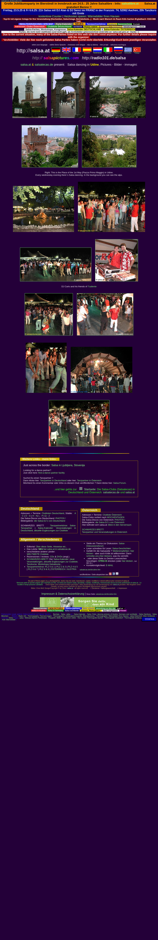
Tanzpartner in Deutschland (53, 480)
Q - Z (47, 516)
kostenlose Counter (50, 16)
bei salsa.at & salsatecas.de (54, 549)
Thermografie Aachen (95, 618)
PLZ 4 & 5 (73, 566)
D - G (28, 516)
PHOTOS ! (60, 518)
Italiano (108, 52)
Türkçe (137, 52)
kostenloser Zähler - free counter (74, 618)
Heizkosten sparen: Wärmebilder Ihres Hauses (92, 16)
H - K (34, 516)
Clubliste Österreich (112, 515)
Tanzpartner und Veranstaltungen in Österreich (104, 532)
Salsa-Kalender (79, 614)
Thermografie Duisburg (133, 618)
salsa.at (25, 64)
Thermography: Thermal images (40, 616)
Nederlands (97, 52)
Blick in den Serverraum (119, 525)
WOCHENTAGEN (115, 517)
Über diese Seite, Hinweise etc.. (51, 546)
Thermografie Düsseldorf (114, 618)
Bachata (56, 614)
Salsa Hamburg (145, 614)
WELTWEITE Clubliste (38, 554)
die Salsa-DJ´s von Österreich (109, 522)
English (66, 52)
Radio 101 (22, 616)
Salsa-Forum (119, 483)
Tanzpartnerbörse (35, 566)
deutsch (56, 52)
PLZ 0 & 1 (50, 566)
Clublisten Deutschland (53, 513)
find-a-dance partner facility (51, 473)
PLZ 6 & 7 (33, 569)
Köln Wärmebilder (8, 620)
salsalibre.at (130, 3)
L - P (41, 516)
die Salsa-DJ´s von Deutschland (49, 521)
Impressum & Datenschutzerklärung (62, 593)
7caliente (92, 286)
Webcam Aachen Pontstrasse (36, 618)
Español (87, 52)
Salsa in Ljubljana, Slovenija (68, 465)
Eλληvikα (128, 52)
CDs (52, 556)
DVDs (60, 556)
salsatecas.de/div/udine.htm (11, 1)
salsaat (130, 492)
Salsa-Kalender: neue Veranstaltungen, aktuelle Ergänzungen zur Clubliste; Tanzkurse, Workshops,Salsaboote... (52, 561)
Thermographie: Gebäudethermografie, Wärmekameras (74, 616)
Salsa (63, 614)
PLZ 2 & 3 (61, 566)
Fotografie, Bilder (54, 618)
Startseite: (87, 489)
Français (76, 52)
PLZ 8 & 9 (44, 569)
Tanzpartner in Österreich (89, 480)
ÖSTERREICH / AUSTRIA (63, 569)
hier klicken (127, 561)
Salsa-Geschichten (121, 548)
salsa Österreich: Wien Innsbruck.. (143, 616)
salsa (68, 614)
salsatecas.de (44, 64)
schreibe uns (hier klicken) (99, 556)
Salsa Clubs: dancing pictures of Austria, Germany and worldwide (112, 614)
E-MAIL (109, 565)
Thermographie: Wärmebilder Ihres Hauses (112, 616)
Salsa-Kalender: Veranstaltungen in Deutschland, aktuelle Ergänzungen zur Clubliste (48, 529)
